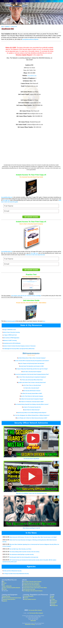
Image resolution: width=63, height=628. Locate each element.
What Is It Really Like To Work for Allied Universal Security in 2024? (31, 418)
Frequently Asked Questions (33, 353)
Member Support (43, 1)
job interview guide (10, 321)
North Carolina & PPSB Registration (10, 337)
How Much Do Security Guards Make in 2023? (31, 393)
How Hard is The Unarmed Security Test (31, 407)
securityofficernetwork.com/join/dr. (30, 39)
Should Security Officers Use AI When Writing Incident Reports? (31, 412)
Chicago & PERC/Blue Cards (9, 329)
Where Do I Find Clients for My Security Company (31, 396)
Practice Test (6, 1)
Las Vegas (52, 599)
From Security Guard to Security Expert (31, 586)
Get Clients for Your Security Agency (31, 584)
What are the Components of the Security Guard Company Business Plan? (31, 374)
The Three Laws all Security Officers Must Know (31, 379)
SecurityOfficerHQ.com (6, 197)
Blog (3, 581)
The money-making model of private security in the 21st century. (24, 551)
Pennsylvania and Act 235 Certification (11, 343)
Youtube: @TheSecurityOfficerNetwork (11, 587)
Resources (25, 597)
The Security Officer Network (35, 610)
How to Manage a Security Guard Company (32, 590)
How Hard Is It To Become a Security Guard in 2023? (31, 401)
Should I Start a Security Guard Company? (31, 371)
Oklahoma (7, 26)
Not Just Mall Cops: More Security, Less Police (20, 549)
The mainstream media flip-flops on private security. (21, 554)
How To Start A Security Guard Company (31, 581)
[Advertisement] (29, 150)
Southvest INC (14, 26)
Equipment (4, 601)
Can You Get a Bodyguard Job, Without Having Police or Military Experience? (31, 415)
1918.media (33, 620)
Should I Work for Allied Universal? (31, 409)
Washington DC (54, 605)
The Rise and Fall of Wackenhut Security (11, 570)
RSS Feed (4, 589)
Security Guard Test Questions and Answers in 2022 (31, 366)
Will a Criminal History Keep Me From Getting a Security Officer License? (31, 404)
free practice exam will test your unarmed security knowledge (26, 295)
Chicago (52, 596)
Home (2, 26)
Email (3, 584)
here (44, 321)
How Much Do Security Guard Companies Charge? (31, 399)
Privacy (33, 624)
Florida (51, 597)
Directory (4, 583)
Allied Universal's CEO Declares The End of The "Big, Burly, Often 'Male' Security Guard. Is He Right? (33, 537)
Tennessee (52, 604)
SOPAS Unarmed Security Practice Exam (11, 597)
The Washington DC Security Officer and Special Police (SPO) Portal (18, 348)
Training (15, 1)
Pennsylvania (53, 602)
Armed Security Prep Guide (28, 589)
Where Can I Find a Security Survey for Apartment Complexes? (31, 377)
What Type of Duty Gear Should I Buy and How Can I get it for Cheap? (31, 368)
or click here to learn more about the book (35, 254)
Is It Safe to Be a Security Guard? (31, 388)
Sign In (51, 1)
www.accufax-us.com (32, 75)
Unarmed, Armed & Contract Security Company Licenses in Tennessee (19, 346)
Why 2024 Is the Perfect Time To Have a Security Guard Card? (31, 382)
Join (58, 1)
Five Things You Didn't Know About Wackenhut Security (15, 573)
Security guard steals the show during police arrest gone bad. (23, 557)
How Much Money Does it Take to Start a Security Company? (31, 358)
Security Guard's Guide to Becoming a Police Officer (34, 587)
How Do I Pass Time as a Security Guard (31, 385)
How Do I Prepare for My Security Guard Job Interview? (31, 363)
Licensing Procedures (28, 596)
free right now (6, 200)
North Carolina (53, 601)
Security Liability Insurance (29, 599)
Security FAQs (32, 1)
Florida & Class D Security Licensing (11, 332)
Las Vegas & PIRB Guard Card (9, 335)
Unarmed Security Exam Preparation (30, 583)
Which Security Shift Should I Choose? (31, 390)
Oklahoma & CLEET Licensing (9, 340)
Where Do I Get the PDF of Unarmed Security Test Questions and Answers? (31, 360)
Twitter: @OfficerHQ (6, 586)
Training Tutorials (6, 596)
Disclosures (28, 624)
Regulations (23, 1)
